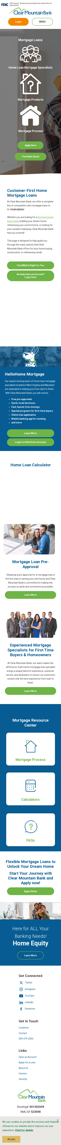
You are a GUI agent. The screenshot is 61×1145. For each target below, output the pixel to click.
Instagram (27, 989)
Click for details (24, 1130)
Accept (11, 1139)
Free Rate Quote (34, 157)
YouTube (26, 995)
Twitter (25, 982)
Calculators (30, 803)
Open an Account (27, 1057)
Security (23, 1079)
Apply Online (30, 891)
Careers (23, 1073)
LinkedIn (26, 1002)
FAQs (30, 840)
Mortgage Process (30, 131)
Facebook (27, 1008)
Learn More (36, 434)
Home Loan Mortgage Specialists (30, 67)
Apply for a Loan (27, 1062)
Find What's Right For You (35, 266)
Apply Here (30, 145)
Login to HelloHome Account (34, 443)
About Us (23, 1068)
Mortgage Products (30, 99)
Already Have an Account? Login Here (33, 277)
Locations (24, 1027)
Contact (23, 1033)
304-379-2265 (26, 1038)
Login (18, 21)
